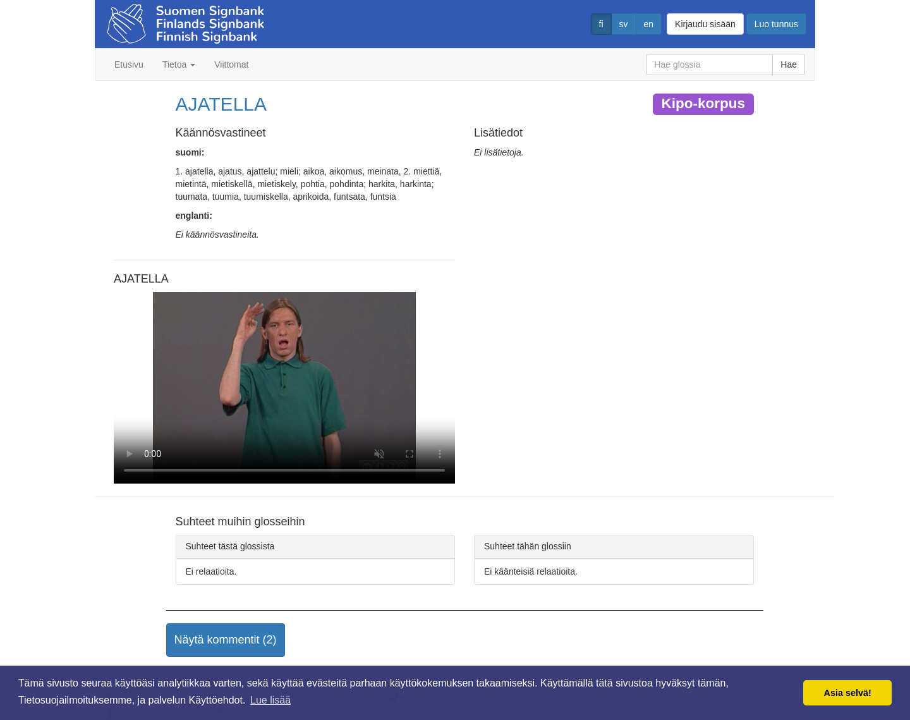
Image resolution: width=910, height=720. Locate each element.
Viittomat (231, 64)
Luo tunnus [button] (776, 24)
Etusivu (128, 64)
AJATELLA (221, 104)
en (649, 24)
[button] (225, 640)
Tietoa (178, 64)
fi (601, 24)
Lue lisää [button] (270, 700)
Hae (788, 64)
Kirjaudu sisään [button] (705, 24)
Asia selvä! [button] (847, 693)
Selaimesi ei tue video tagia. (284, 388)
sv (623, 24)
